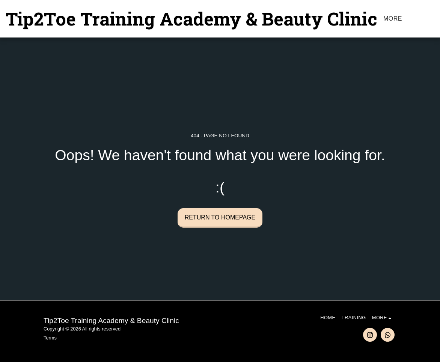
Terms (50, 338)
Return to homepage (220, 217)
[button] (434, 19)
